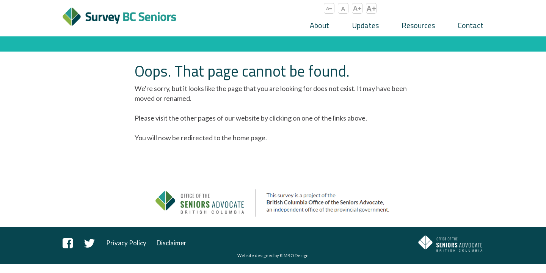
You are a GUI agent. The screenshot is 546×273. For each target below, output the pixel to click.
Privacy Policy (126, 243)
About (319, 25)
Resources (418, 25)
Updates (365, 25)
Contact (470, 25)
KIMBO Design (294, 255)
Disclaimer (172, 243)
